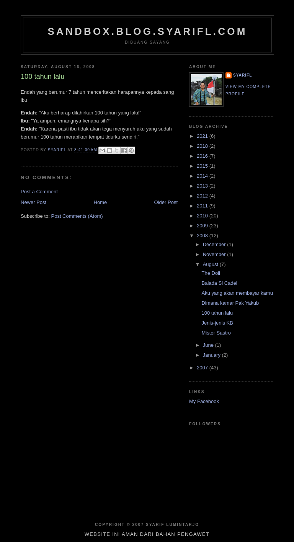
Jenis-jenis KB (217, 323)
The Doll (210, 273)
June (209, 345)
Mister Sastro (216, 333)
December (215, 244)
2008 (203, 235)
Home (100, 202)
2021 (203, 136)
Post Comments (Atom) (77, 216)
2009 (203, 226)
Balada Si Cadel (219, 283)
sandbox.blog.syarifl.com (147, 31)
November (215, 254)
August (211, 264)
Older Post (166, 202)
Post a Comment (39, 191)
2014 (203, 176)
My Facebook (204, 401)
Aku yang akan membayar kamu (237, 293)
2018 (203, 146)
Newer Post (33, 202)
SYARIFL (242, 75)
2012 (203, 196)
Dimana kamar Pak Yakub (230, 303)
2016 (203, 156)
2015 (203, 166)
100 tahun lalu (217, 313)
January (212, 355)
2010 (203, 216)
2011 (203, 206)
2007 (203, 368)
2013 (203, 186)
